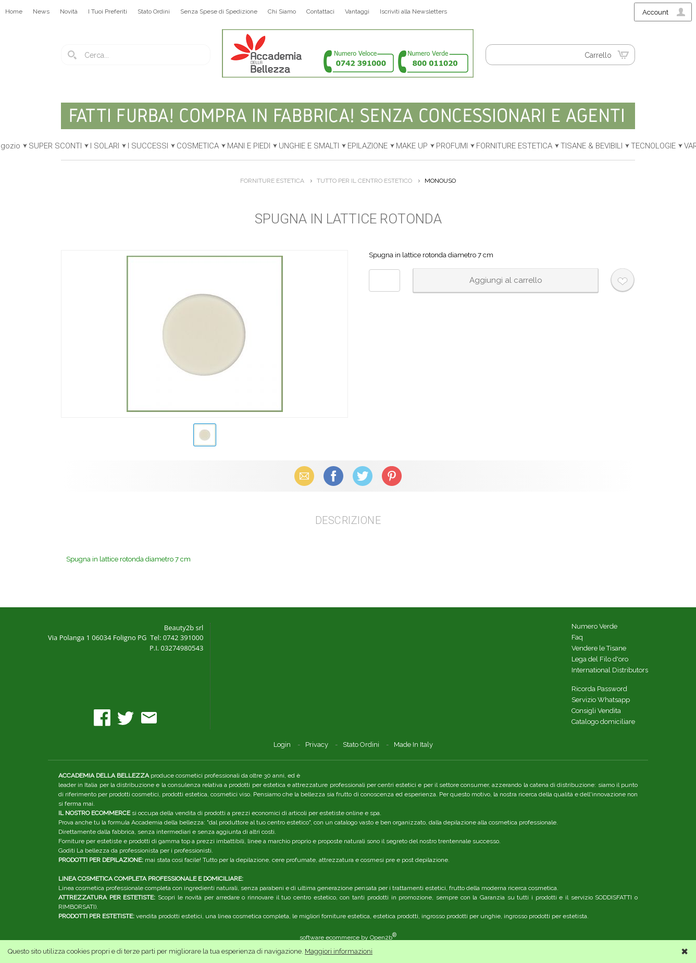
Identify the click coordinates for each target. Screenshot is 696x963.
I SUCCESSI (148, 146)
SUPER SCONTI (55, 146)
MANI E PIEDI (248, 146)
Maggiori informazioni (338, 951)
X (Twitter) (362, 476)
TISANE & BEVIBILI (592, 146)
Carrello (598, 55)
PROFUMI (452, 146)
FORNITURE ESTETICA (514, 146)
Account (655, 12)
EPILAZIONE (367, 146)
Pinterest (391, 476)
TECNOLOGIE (653, 146)
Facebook (333, 476)
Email (304, 476)
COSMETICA (198, 146)
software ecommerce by (348, 937)
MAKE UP (412, 146)
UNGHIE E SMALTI (309, 146)
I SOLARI (104, 146)
